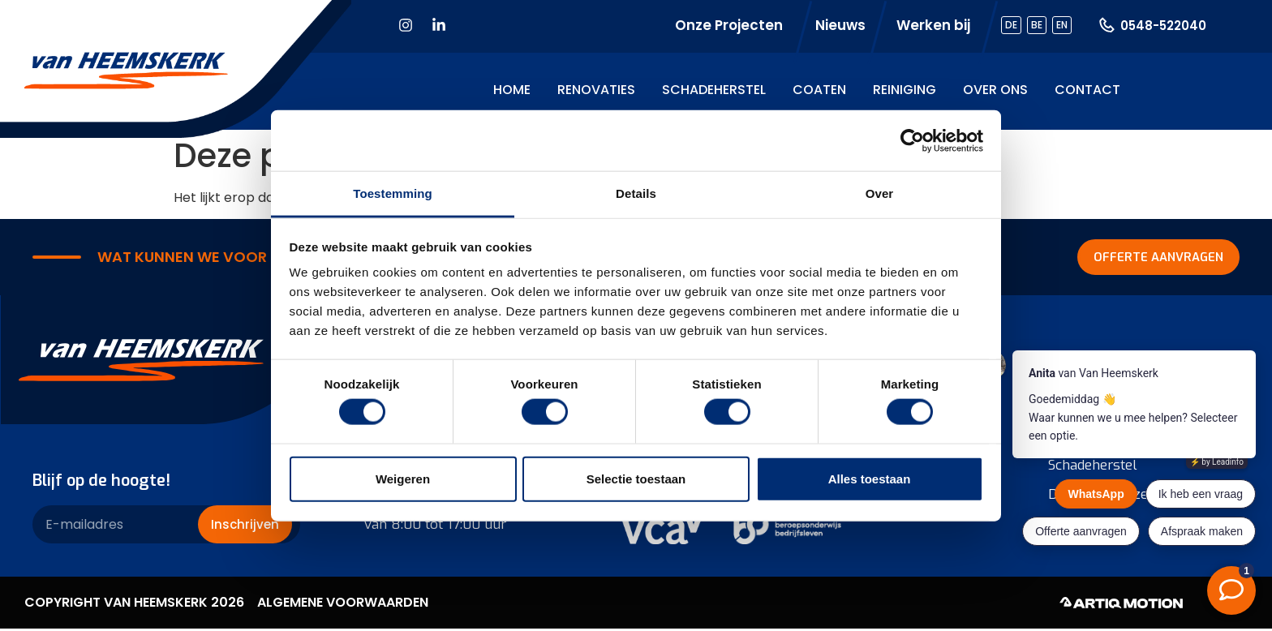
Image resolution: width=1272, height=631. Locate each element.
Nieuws (840, 25)
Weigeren (403, 478)
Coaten (819, 89)
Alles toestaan (869, 478)
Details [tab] (636, 193)
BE (1036, 25)
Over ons (995, 89)
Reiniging (904, 89)
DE (1011, 25)
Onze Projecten (729, 25)
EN (1062, 25)
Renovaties (596, 89)
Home (512, 89)
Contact (1087, 89)
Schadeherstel (714, 89)
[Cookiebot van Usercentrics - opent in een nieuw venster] (912, 140)
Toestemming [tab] (392, 193)
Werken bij (933, 25)
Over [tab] (880, 193)
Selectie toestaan (636, 478)
